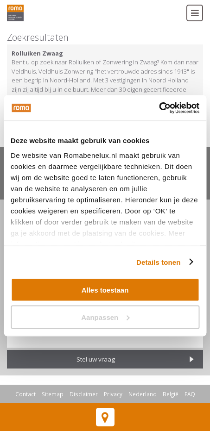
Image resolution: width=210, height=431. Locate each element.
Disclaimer (84, 394)
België (170, 394)
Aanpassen (105, 317)
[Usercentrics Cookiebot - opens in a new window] (158, 108)
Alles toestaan (105, 290)
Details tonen (158, 262)
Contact (25, 394)
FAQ (190, 394)
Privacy (113, 394)
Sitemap (53, 394)
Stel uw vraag (95, 359)
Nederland (142, 394)
